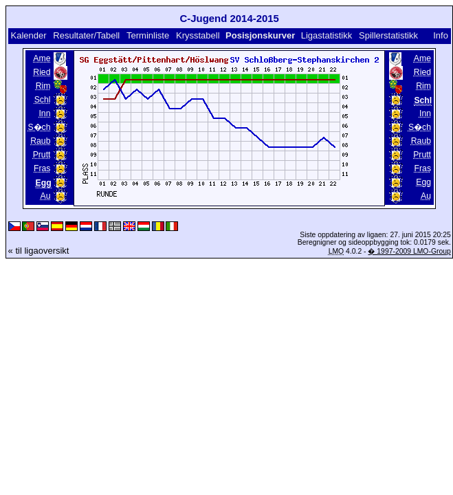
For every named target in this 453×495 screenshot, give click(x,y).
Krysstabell (198, 35)
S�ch (38, 127)
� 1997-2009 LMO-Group (409, 251)
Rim (43, 86)
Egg (423, 182)
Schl (42, 99)
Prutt (42, 155)
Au (46, 196)
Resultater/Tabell (86, 35)
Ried (41, 72)
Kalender (28, 35)
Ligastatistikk (326, 35)
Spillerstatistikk (388, 35)
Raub (40, 141)
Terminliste (147, 35)
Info (440, 35)
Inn (44, 113)
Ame (41, 58)
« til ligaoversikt (38, 250)
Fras (42, 168)
